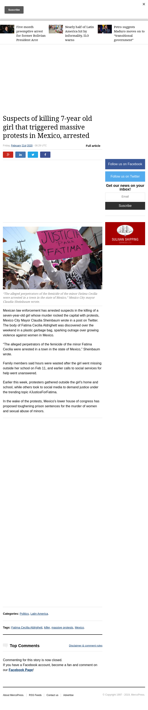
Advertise (68, 695)
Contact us (52, 695)
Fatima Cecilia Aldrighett (27, 627)
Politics (24, 613)
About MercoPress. (13, 695)
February (16, 145)
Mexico (79, 627)
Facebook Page (21, 670)
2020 (30, 145)
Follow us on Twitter (125, 176)
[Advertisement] (75, 79)
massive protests (62, 627)
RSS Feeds (35, 695)
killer (47, 627)
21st (24, 145)
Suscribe (125, 205)
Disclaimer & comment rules (86, 645)
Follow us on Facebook (125, 164)
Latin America (39, 613)
